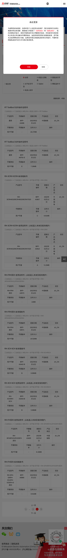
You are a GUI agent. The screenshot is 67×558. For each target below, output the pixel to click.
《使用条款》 (39, 31)
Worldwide (47, 3)
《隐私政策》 (50, 31)
